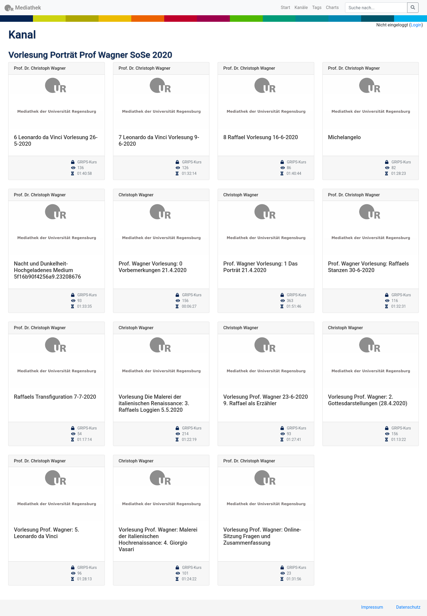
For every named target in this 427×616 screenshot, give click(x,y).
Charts (332, 7)
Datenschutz (408, 607)
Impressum (372, 607)
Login (416, 25)
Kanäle (301, 7)
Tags (317, 7)
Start (286, 7)
